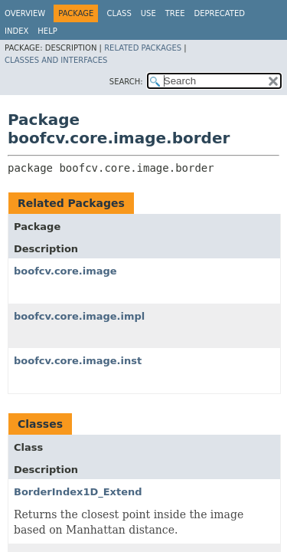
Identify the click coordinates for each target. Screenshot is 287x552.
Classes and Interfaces (56, 60)
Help (47, 31)
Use (148, 13)
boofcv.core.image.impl (79, 316)
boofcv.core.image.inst (78, 360)
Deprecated (219, 13)
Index (16, 31)
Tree (175, 13)
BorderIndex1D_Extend (78, 492)
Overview (25, 13)
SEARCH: (126, 81)
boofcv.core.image (65, 271)
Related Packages (142, 48)
